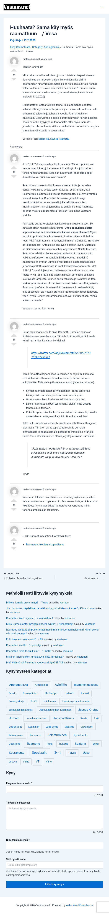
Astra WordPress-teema (80, 905)
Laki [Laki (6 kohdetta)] (96, 718)
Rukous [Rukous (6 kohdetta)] (63, 744)
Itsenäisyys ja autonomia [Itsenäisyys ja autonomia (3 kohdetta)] (75, 701)
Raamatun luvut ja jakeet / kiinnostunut (29, 618)
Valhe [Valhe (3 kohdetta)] (26, 761)
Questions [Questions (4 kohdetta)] (14, 744)
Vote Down (14, 81)
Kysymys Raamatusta (19, 783)
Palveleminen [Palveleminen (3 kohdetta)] (16, 735)
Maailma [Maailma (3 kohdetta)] (69, 726)
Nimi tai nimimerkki (18, 840)
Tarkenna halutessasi (18, 802)
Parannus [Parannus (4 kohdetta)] (35, 735)
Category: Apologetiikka (45, 47)
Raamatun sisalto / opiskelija (23, 645)
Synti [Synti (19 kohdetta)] (57, 753)
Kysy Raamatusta (20, 47)
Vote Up (14, 68)
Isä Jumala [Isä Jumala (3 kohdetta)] (49, 701)
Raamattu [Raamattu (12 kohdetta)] (33, 744)
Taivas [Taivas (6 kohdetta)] (72, 753)
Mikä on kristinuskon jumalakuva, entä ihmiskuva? (36, 656)
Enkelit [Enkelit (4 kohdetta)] (12, 693)
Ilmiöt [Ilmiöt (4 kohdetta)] (34, 701)
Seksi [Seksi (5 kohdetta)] (96, 744)
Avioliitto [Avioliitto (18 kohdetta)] (61, 684)
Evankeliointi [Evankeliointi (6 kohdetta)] (30, 693)
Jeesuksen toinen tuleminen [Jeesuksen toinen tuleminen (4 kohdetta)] (55, 709)
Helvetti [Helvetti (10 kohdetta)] (69, 693)
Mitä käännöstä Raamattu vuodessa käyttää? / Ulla (35, 662)
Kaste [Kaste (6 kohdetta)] (84, 718)
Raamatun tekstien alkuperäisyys (45, 544)
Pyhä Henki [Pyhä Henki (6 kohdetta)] (80, 735)
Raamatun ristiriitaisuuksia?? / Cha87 (28, 651)
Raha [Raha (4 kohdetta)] (50, 744)
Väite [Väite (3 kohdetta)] (49, 761)
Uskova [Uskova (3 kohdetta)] (13, 761)
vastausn (65, 602)
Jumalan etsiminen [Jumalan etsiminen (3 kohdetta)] (36, 718)
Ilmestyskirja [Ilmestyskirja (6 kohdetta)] (16, 701)
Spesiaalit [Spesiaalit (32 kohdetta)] (39, 753)
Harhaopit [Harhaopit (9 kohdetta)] (51, 693)
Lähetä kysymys (54, 884)
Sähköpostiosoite (16, 859)
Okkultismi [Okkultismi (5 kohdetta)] (87, 726)
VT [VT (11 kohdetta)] (37, 761)
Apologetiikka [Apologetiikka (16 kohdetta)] (18, 684)
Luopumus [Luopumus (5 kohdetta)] (52, 726)
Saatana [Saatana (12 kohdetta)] (80, 744)
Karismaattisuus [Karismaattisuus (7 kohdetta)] (63, 718)
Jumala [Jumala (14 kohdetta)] (14, 718)
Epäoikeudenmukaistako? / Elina (26, 639)
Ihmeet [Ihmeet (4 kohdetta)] (85, 693)
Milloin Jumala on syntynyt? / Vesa (27, 602)
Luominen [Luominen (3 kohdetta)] (33, 726)
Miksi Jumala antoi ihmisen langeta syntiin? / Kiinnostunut (39, 624)
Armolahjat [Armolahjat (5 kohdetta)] (41, 684)
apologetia (43, 138)
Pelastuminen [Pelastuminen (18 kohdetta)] (57, 735)
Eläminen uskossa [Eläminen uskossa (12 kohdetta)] (86, 684)
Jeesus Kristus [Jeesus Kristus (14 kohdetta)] (88, 709)
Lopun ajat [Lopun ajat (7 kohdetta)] (15, 726)
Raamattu (64, 138)
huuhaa (54, 138)
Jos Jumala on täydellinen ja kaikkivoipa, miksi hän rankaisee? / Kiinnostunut (50, 608)
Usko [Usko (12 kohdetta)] (86, 753)
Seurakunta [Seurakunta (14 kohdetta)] (16, 753)
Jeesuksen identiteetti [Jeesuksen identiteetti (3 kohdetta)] (21, 709)
